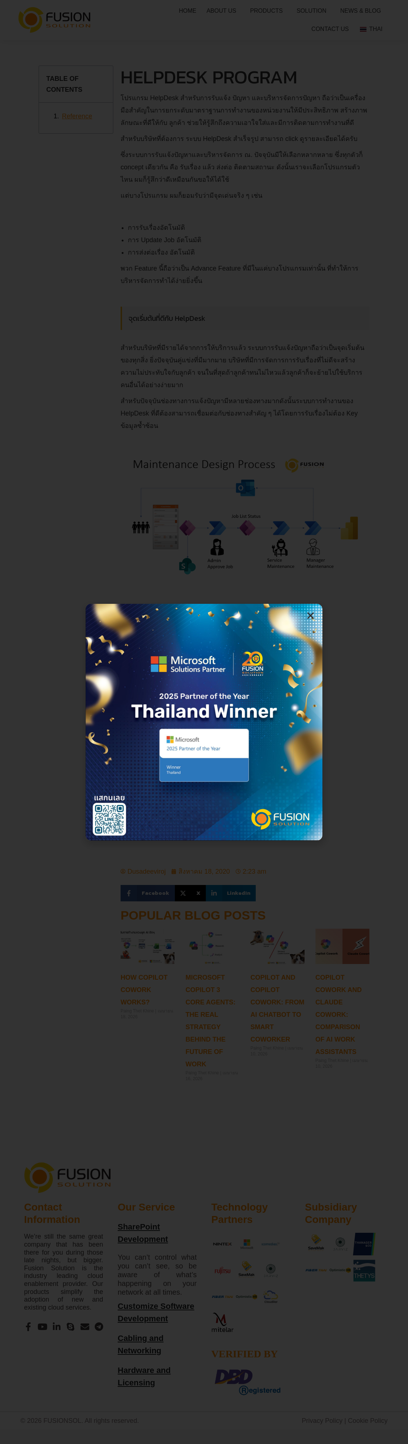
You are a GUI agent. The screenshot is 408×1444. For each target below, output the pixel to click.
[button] (310, 615)
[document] (204, 722)
